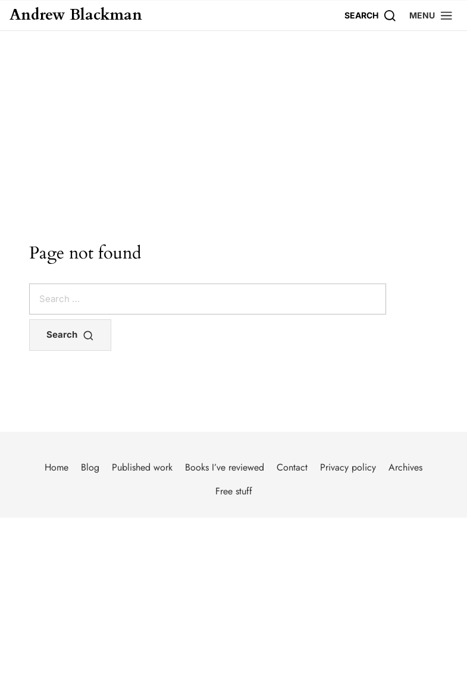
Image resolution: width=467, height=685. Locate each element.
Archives (405, 467)
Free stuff (233, 491)
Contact (292, 467)
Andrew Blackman (76, 15)
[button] (431, 15)
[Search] (371, 15)
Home (56, 467)
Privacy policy (348, 467)
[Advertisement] (233, 120)
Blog (90, 467)
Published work (142, 467)
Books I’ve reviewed (224, 467)
